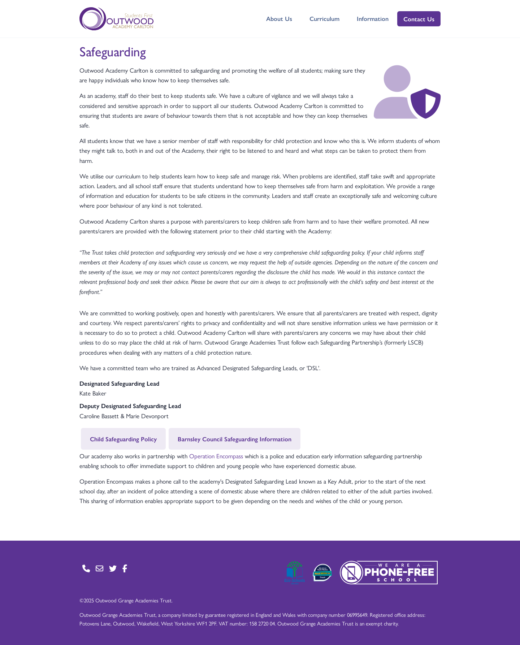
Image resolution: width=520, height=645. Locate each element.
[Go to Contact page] (86, 568)
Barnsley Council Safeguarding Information (234, 438)
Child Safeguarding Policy (123, 438)
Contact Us (418, 18)
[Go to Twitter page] (113, 568)
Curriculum (324, 18)
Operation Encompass (216, 455)
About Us (279, 18)
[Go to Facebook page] (124, 568)
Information (373, 18)
